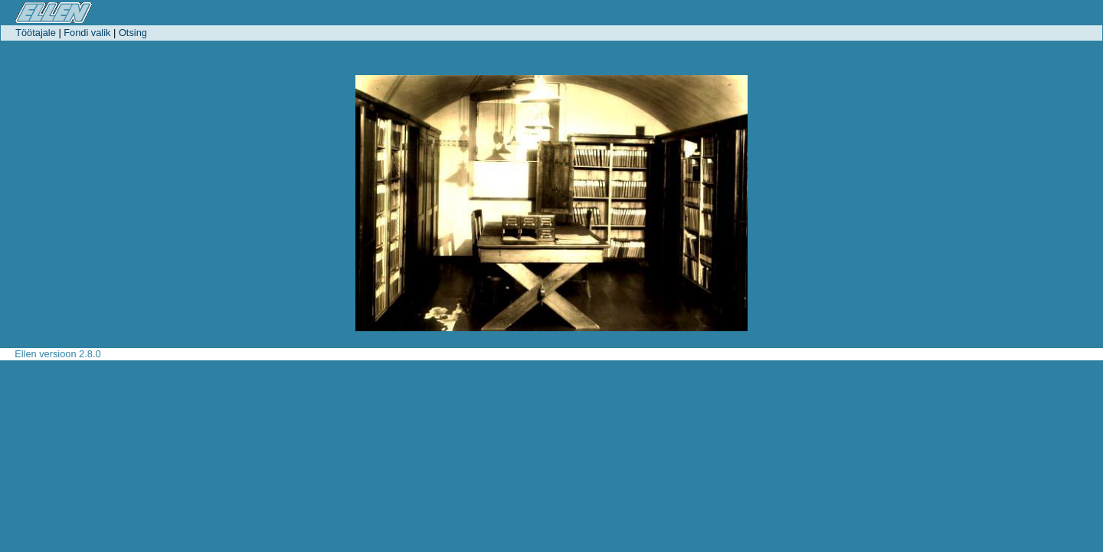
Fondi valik (87, 32)
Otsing (133, 32)
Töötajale (35, 32)
